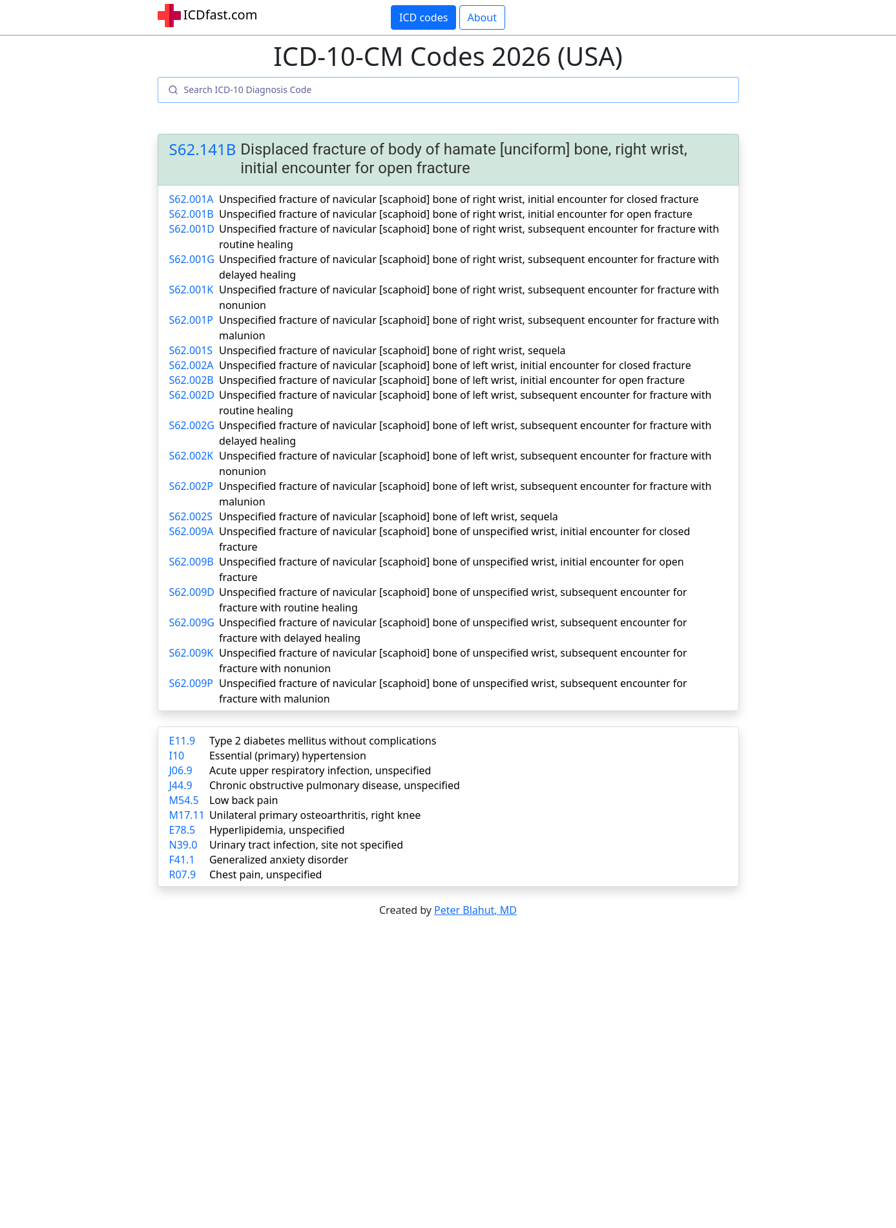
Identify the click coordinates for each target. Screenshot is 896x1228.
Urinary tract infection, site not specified (306, 845)
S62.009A (191, 531)
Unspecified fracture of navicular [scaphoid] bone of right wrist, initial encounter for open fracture (456, 214)
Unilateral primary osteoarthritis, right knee (315, 815)
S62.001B (191, 214)
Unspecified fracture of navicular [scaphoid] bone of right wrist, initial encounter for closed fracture (458, 199)
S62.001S (191, 350)
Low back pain (243, 800)
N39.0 (183, 845)
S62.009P (191, 683)
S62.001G (191, 259)
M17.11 (187, 815)
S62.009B (191, 562)
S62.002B (191, 380)
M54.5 (184, 800)
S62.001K (191, 289)
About (482, 17)
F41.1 (182, 859)
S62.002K (191, 456)
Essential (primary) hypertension (287, 755)
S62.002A (191, 365)
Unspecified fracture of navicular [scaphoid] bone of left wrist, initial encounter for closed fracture (455, 365)
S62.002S (191, 516)
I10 (177, 755)
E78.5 (182, 830)
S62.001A (191, 199)
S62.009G (191, 622)
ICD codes (423, 17)
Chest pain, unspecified (265, 874)
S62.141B (202, 149)
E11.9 (182, 741)
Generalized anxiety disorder (278, 859)
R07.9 (182, 874)
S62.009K (191, 653)
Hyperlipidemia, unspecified (277, 830)
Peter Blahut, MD (475, 910)
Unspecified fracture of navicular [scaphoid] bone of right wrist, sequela (392, 350)
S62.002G (191, 425)
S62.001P (191, 320)
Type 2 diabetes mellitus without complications (322, 741)
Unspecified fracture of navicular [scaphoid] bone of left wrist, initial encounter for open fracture (452, 380)
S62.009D (192, 592)
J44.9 (181, 785)
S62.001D (192, 229)
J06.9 (181, 770)
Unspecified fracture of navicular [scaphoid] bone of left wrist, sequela (388, 516)
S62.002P (191, 486)
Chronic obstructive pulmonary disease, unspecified (334, 785)
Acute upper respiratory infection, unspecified (320, 770)
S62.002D (192, 395)
